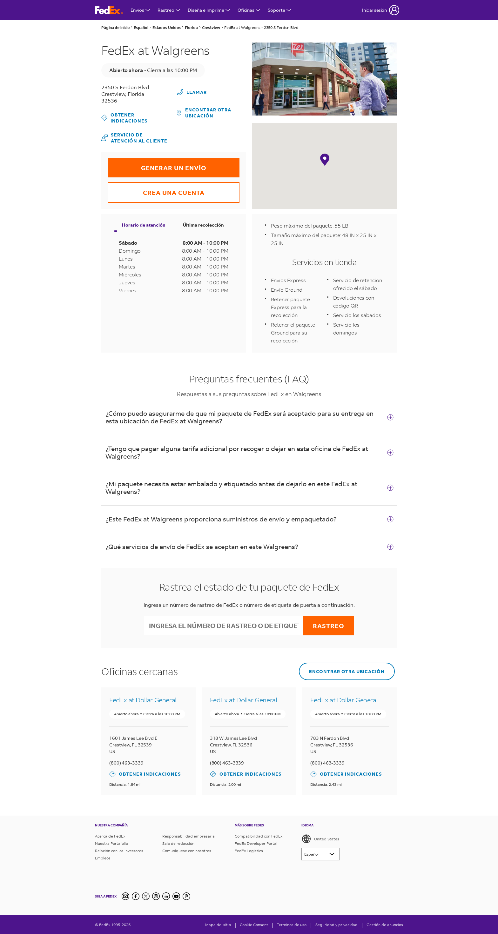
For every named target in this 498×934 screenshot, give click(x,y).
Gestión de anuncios (385, 924)
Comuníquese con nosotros (186, 850)
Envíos (140, 10)
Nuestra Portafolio (111, 843)
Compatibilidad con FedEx (258, 836)
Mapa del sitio (218, 924)
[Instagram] (156, 896)
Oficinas (249, 10)
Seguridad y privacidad (336, 924)
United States (320, 839)
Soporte (279, 10)
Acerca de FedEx (110, 836)
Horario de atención (143, 225)
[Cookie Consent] (254, 924)
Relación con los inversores (119, 850)
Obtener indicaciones (124, 118)
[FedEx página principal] (109, 10)
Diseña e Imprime (209, 10)
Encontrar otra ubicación (204, 113)
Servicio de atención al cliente (134, 138)
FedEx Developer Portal (256, 843)
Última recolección (203, 225)
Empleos (103, 858)
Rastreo (169, 10)
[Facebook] (135, 896)
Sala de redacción (178, 843)
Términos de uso (291, 924)
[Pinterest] (186, 896)
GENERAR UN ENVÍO (157, 165)
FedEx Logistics (249, 850)
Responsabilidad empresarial (189, 836)
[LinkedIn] (166, 896)
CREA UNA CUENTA (156, 189)
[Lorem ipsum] (320, 854)
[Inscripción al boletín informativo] (125, 896)
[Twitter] (146, 896)
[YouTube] (176, 896)
